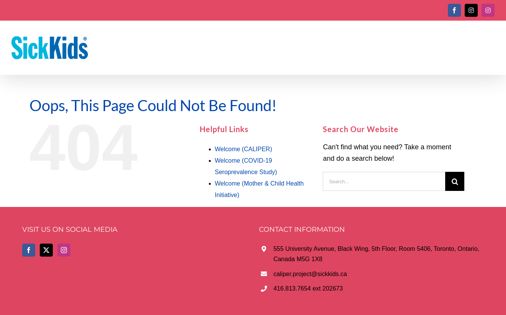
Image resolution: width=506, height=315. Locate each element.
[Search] (454, 181)
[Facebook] (28, 250)
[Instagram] (63, 250)
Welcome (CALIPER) (243, 149)
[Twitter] (46, 250)
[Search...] (384, 181)
